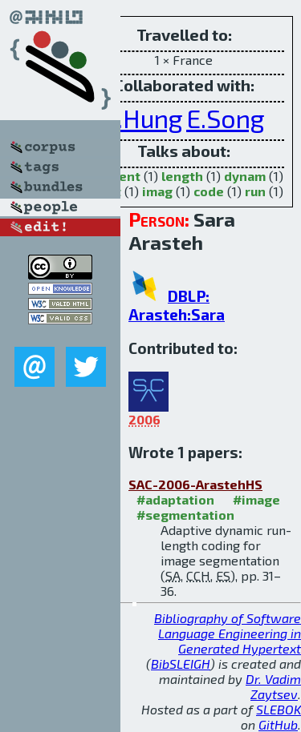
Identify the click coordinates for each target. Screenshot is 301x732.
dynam (245, 175)
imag (157, 191)
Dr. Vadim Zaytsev (273, 686)
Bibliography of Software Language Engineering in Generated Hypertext (227, 633)
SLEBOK (278, 709)
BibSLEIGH (180, 663)
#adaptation (175, 499)
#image (256, 499)
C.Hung (143, 118)
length (182, 175)
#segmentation (185, 514)
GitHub (278, 724)
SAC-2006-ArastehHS (195, 484)
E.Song (225, 118)
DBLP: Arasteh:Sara (176, 305)
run (255, 191)
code (208, 191)
